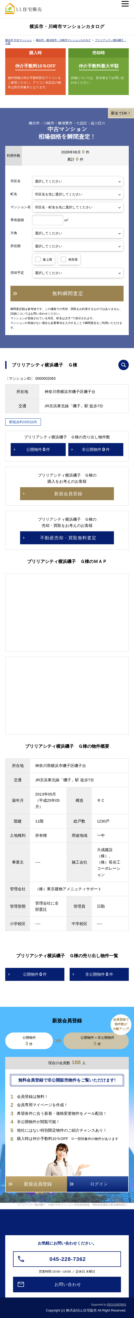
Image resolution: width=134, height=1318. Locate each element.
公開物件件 (38, 449)
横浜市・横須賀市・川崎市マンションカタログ (63, 40)
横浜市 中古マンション (18, 40)
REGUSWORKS (116, 1304)
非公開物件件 (96, 449)
